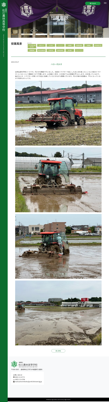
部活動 (70, 51)
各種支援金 (79, 45)
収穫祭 (70, 45)
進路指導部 (60, 51)
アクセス (93, 3)
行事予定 (50, 51)
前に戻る (58, 351)
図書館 (88, 45)
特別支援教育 (41, 51)
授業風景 (32, 51)
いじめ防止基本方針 (32, 46)
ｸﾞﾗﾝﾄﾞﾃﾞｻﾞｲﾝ (79, 51)
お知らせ (41, 45)
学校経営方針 (98, 45)
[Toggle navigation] (105, 3)
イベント (60, 45)
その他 (51, 45)
